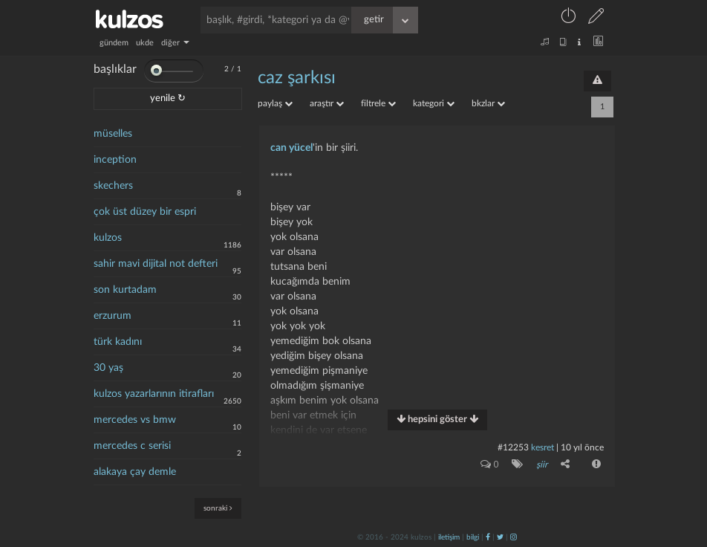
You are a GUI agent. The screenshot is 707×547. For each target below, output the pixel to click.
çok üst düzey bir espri (145, 212)
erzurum (112, 316)
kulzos (108, 238)
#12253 (513, 447)
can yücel (291, 148)
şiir (541, 464)
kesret (542, 447)
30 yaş (108, 368)
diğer (175, 43)
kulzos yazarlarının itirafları (154, 394)
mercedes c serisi (132, 446)
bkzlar (488, 103)
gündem (114, 43)
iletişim (449, 537)
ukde (145, 43)
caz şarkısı (297, 78)
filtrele (378, 103)
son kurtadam (125, 290)
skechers (113, 186)
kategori (433, 103)
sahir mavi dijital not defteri (156, 264)
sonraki (217, 508)
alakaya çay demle (135, 472)
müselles (113, 134)
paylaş (275, 103)
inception (115, 160)
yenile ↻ (168, 98)
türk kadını (118, 342)
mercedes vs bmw (135, 420)
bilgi (472, 537)
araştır (327, 103)
